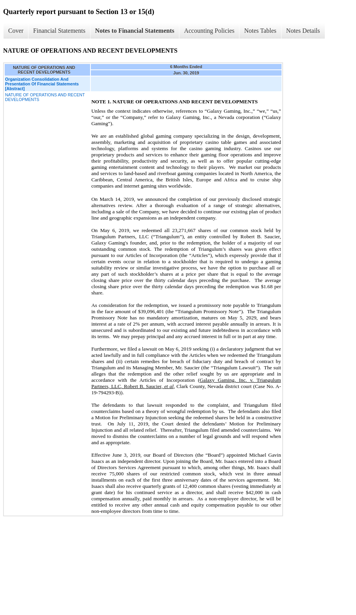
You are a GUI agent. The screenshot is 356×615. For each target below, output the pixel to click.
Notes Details (303, 30)
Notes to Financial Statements (134, 30)
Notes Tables (260, 30)
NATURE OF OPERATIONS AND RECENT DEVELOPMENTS (45, 97)
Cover (15, 30)
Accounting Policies (209, 30)
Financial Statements (59, 30)
